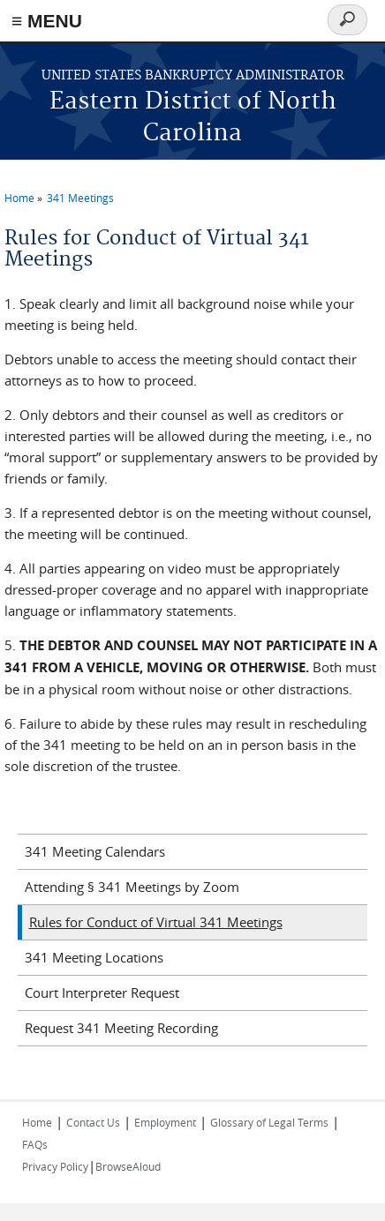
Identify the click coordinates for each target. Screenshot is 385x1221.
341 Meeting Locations (94, 957)
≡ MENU (46, 21)
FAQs (35, 1144)
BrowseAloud (128, 1166)
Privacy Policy (55, 1166)
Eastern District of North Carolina (192, 117)
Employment (165, 1122)
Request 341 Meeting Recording (121, 1028)
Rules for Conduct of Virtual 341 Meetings (156, 922)
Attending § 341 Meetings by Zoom (132, 886)
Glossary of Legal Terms (269, 1122)
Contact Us (93, 1122)
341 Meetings (80, 198)
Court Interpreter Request (102, 992)
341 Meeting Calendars (95, 851)
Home (19, 198)
